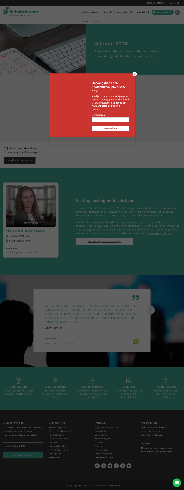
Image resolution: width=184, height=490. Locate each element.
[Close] (135, 74)
